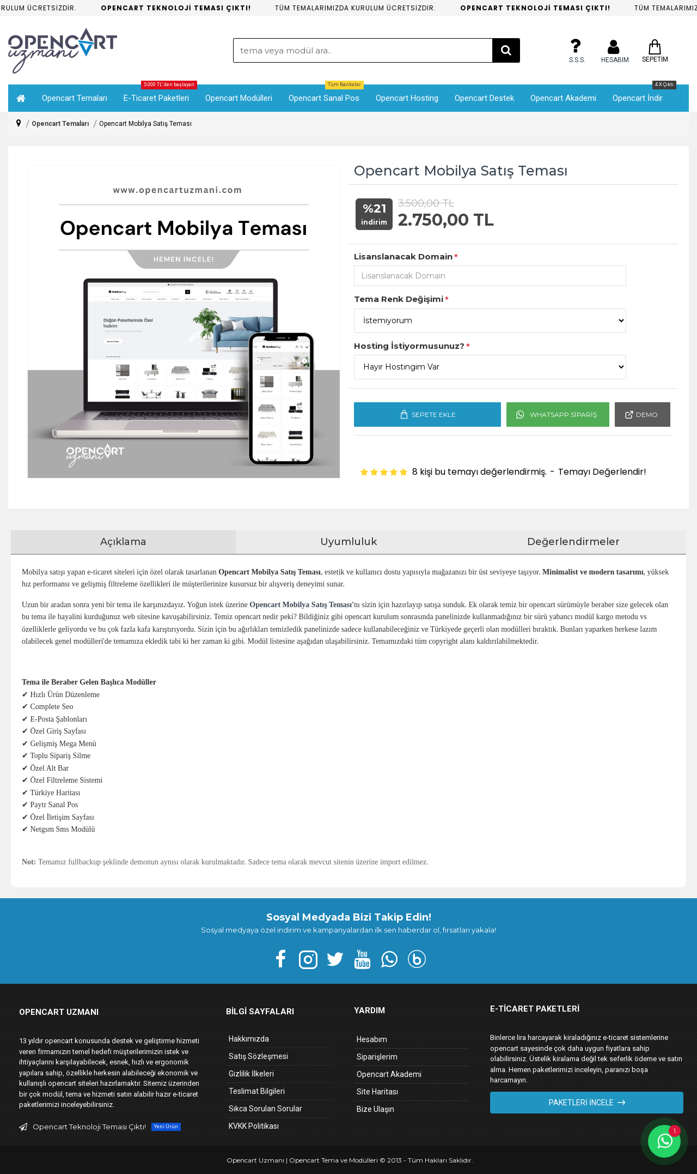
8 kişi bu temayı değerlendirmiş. (479, 471)
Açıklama (123, 542)
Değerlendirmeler (573, 542)
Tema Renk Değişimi (398, 299)
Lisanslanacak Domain (403, 256)
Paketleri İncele (581, 1102)
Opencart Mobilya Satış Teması (300, 605)
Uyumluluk (348, 542)
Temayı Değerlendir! (602, 471)
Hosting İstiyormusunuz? (409, 346)
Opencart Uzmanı (255, 1160)
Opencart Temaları (60, 124)
